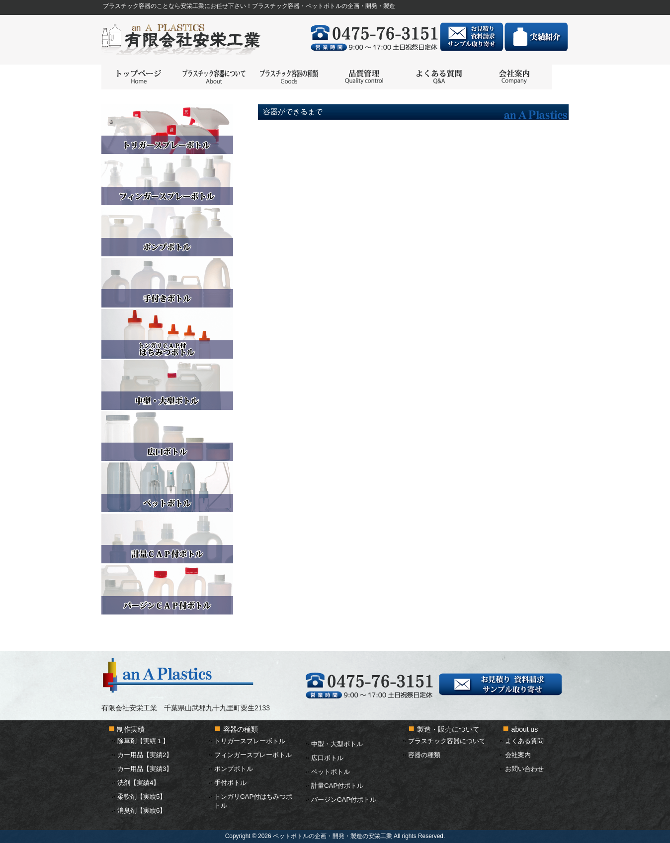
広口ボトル (327, 758)
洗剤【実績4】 (138, 782)
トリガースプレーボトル (249, 741)
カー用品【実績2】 (144, 755)
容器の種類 (424, 755)
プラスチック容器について (447, 741)
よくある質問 (524, 741)
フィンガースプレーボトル (253, 755)
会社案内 (518, 755)
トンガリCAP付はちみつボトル (253, 801)
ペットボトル (330, 771)
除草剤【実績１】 (143, 741)
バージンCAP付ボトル (343, 799)
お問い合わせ (524, 768)
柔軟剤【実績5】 (141, 796)
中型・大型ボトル (337, 744)
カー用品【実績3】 (144, 768)
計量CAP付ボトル (337, 785)
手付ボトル (230, 782)
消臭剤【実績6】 (141, 810)
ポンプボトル (233, 768)
